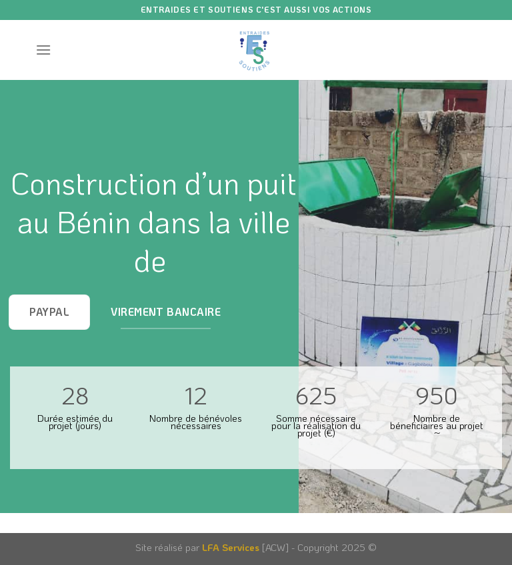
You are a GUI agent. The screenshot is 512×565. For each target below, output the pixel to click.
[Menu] (43, 49)
